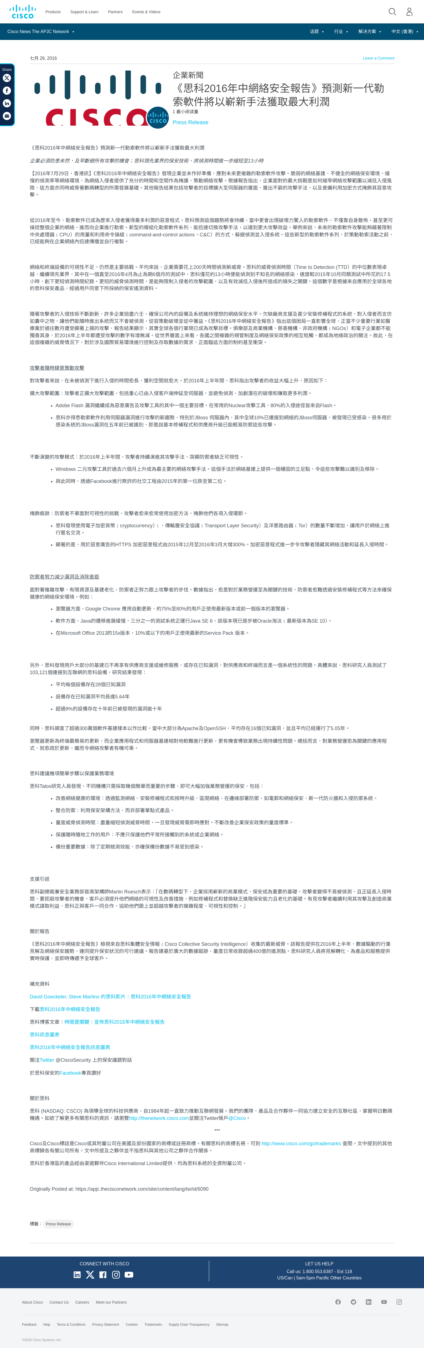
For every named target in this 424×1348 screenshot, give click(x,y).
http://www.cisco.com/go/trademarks (301, 1143)
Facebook (70, 1073)
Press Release (191, 122)
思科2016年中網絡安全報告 (70, 1009)
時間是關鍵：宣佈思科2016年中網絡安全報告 (114, 1022)
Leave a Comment (378, 58)
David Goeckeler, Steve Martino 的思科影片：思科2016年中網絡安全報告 (110, 996)
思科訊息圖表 (45, 1035)
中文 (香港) (405, 31)
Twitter (47, 1060)
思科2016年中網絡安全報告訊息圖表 (70, 1047)
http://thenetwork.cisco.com (159, 1118)
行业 (341, 31)
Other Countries (345, 1278)
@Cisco (237, 1118)
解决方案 (370, 31)
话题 (317, 31)
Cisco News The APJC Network (41, 31)
